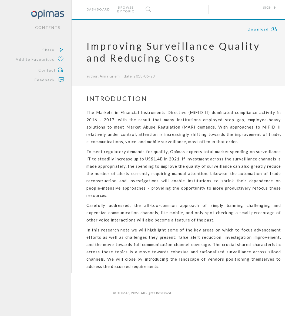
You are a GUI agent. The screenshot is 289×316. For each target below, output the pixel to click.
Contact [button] (51, 70)
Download (262, 29)
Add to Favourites (40, 59)
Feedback (49, 79)
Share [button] (53, 50)
